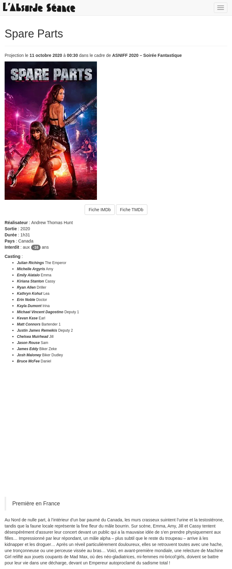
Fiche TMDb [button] (131, 209)
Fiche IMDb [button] (100, 209)
